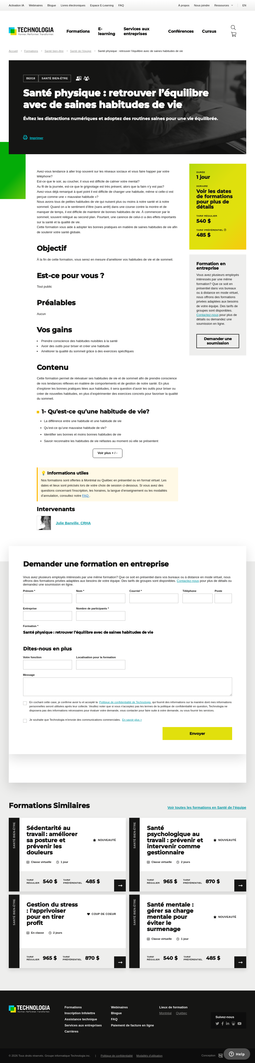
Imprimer (33, 138)
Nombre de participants (92, 608)
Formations (78, 31)
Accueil (13, 51)
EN (244, 5)
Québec (181, 1013)
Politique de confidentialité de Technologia (125, 702)
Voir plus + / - (107, 453)
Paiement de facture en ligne (132, 1025)
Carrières (71, 1031)
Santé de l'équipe (80, 51)
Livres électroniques (73, 5)
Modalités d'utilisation (149, 1055)
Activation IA (16, 5)
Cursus (209, 31)
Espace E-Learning (102, 5)
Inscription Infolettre (79, 1013)
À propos (183, 5)
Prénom (29, 590)
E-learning (106, 31)
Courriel (135, 590)
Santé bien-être (54, 51)
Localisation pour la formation (96, 657)
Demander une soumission (218, 341)
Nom (80, 590)
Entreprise (30, 608)
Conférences (181, 31)
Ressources (221, 5)
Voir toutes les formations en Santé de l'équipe (206, 808)
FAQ (121, 5)
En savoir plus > (132, 719)
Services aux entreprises (136, 31)
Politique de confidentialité (117, 1055)
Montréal (165, 1013)
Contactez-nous (207, 315)
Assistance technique (80, 1019)
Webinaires (36, 5)
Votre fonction (32, 657)
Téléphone (189, 590)
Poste (218, 590)
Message (29, 674)
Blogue (51, 5)
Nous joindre (202, 5)
